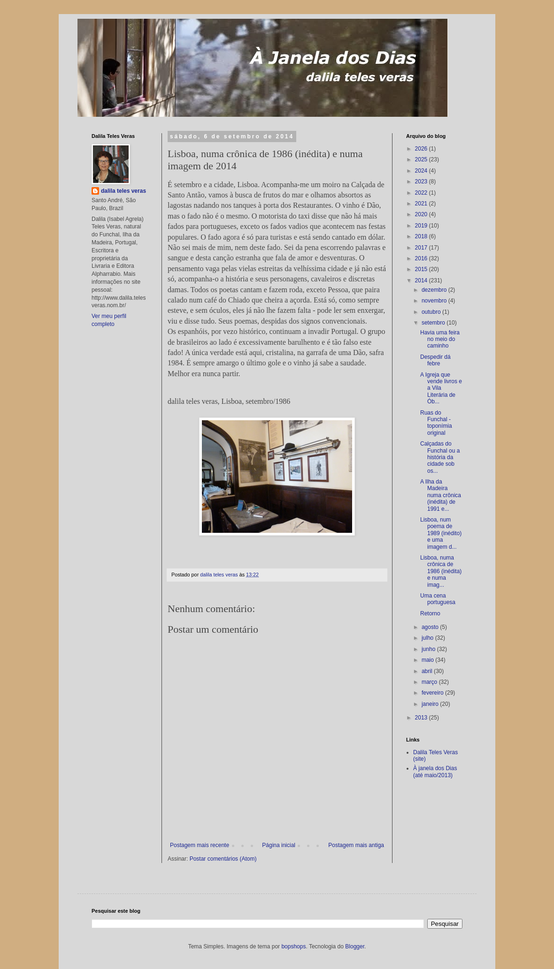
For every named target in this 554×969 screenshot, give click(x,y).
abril (428, 671)
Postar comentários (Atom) (223, 858)
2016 (422, 258)
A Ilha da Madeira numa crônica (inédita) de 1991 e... (440, 495)
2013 (422, 717)
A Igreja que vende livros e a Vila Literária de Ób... (441, 388)
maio (428, 660)
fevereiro (433, 692)
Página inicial (278, 845)
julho (428, 638)
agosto (431, 627)
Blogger (354, 946)
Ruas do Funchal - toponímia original (436, 422)
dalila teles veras (123, 191)
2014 (422, 280)
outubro (432, 312)
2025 (422, 159)
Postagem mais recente (199, 845)
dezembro (435, 290)
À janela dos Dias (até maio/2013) (435, 771)
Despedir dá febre (435, 360)
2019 (422, 225)
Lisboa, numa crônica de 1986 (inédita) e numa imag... (441, 571)
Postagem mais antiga (356, 845)
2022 (422, 192)
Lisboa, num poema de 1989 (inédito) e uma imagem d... (441, 533)
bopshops (293, 946)
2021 (422, 203)
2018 (422, 236)
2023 (422, 181)
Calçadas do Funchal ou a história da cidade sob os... (440, 457)
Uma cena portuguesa (437, 599)
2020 (422, 214)
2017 (422, 247)
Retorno (430, 613)
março (430, 682)
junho (429, 649)
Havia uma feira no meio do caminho (440, 339)
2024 (422, 170)
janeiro (431, 704)
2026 (422, 148)
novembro (435, 300)
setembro (434, 322)
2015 (422, 269)
